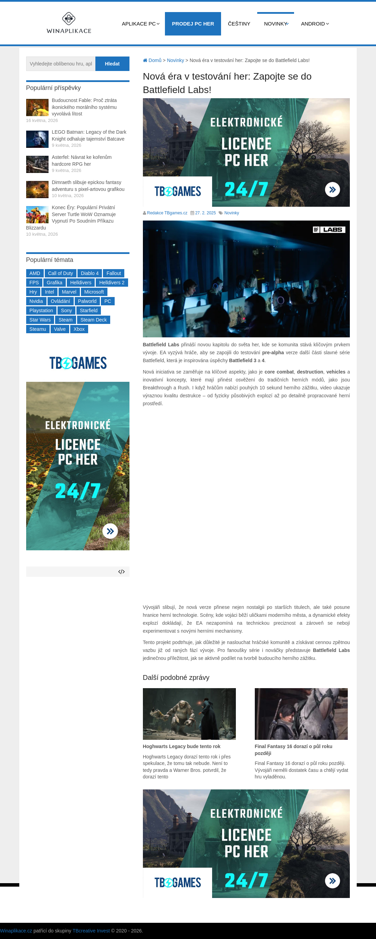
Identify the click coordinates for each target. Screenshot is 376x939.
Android (313, 24)
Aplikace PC (139, 24)
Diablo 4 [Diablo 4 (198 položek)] (89, 273)
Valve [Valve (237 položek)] (60, 329)
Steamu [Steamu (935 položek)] (38, 329)
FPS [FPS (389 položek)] (34, 282)
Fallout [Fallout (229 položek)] (113, 273)
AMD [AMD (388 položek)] (35, 273)
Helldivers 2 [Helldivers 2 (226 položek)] (111, 282)
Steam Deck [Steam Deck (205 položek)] (94, 320)
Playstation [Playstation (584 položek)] (41, 310)
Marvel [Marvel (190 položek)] (69, 292)
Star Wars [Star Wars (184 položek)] (40, 320)
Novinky (276, 24)
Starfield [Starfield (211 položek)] (88, 310)
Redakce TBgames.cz (167, 213)
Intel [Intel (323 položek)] (49, 292)
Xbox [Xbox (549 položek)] (79, 329)
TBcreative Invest (91, 930)
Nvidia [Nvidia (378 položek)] (36, 301)
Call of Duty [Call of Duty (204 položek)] (60, 273)
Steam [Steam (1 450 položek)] (65, 320)
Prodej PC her (193, 24)
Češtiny (239, 24)
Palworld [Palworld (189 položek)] (87, 301)
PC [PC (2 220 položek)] (107, 301)
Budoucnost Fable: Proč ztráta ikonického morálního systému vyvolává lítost (84, 107)
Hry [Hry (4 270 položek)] (33, 292)
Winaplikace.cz (16, 930)
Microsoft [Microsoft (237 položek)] (94, 292)
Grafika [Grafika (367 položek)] (54, 282)
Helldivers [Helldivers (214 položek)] (80, 282)
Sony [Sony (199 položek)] (66, 310)
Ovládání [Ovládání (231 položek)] (60, 301)
